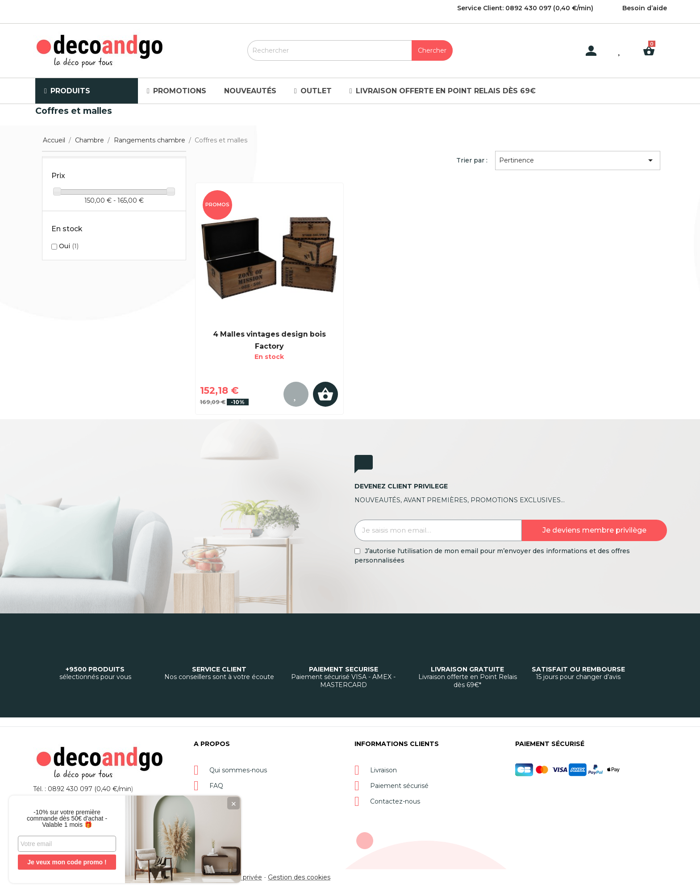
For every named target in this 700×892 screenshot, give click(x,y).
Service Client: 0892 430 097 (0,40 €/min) (525, 8)
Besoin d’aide (644, 8)
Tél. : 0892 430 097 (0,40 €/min (82, 789)
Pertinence (577, 160)
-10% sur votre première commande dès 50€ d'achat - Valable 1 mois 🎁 (67, 818)
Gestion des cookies (299, 877)
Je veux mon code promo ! (66, 862)
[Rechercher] (350, 50)
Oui (69, 246)
